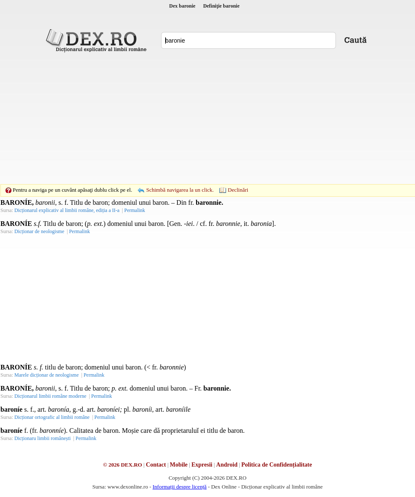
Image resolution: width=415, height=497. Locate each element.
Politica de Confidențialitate (276, 465)
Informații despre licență (180, 486)
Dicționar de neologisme (39, 231)
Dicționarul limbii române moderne (50, 396)
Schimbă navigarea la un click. (180, 190)
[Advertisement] (194, 118)
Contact (156, 465)
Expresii (202, 465)
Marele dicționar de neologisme (46, 375)
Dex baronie (182, 6)
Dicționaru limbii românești (42, 438)
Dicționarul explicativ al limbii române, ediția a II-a (67, 210)
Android (227, 465)
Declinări (238, 190)
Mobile (179, 465)
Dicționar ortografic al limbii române (52, 417)
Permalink (134, 210)
